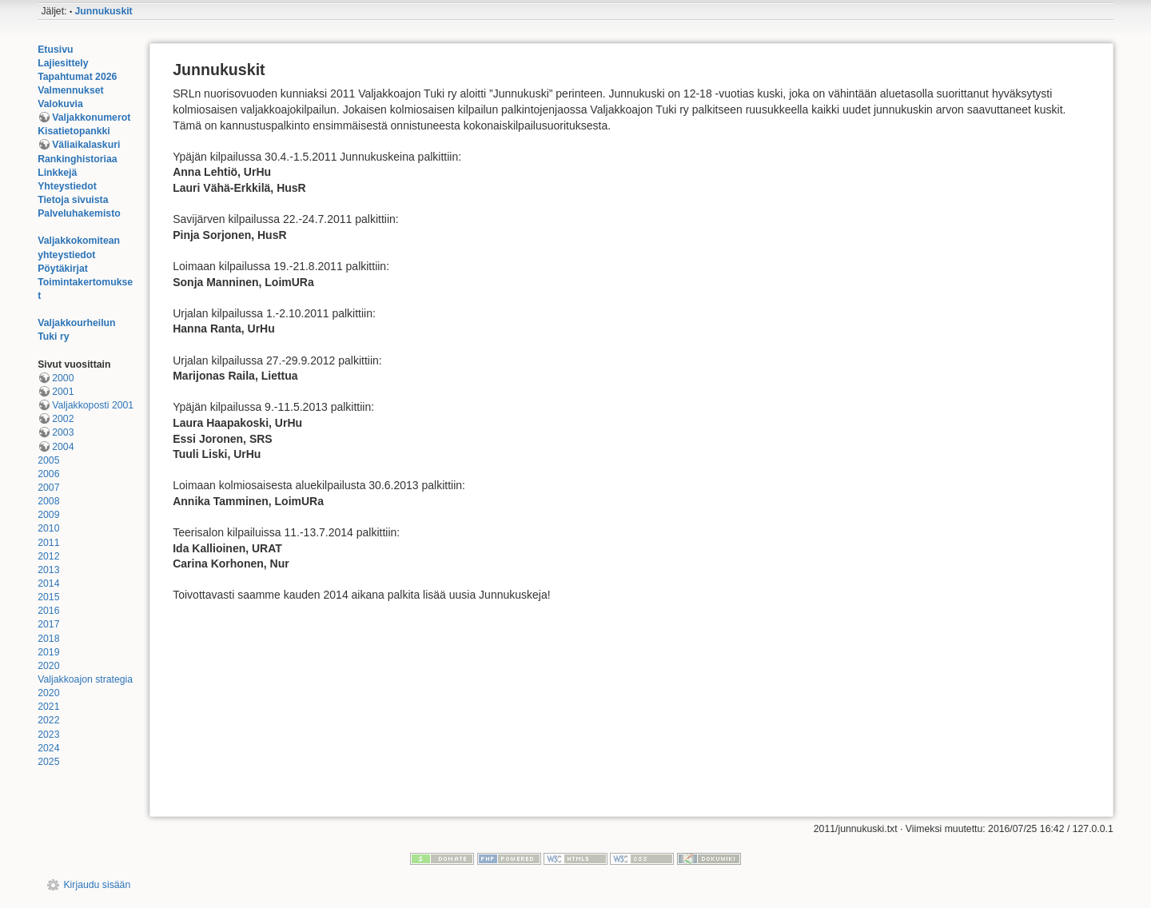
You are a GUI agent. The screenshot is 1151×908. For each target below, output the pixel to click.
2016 (48, 610)
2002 (63, 418)
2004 (63, 446)
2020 (48, 665)
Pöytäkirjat (63, 268)
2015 (48, 597)
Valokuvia (60, 104)
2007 (48, 487)
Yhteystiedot (67, 186)
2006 (48, 474)
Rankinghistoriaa (77, 159)
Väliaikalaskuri (86, 144)
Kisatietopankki (74, 131)
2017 (48, 624)
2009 (48, 514)
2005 (48, 460)
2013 (48, 569)
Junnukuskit (104, 11)
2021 (48, 706)
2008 (48, 501)
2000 (63, 378)
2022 (48, 720)
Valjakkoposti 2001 (92, 405)
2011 (48, 542)
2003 (63, 432)
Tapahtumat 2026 (77, 76)
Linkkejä (57, 172)
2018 (48, 638)
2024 (48, 748)
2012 (48, 556)
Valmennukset (70, 90)
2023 (48, 734)
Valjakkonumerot (91, 117)
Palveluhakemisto (79, 213)
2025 (48, 761)
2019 (48, 652)
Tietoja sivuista (73, 199)
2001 (63, 391)
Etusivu (55, 49)
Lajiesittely (63, 63)
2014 (48, 583)
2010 (48, 528)
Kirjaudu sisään (96, 884)
